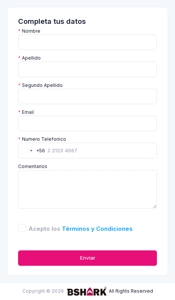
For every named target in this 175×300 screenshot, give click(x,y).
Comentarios (32, 166)
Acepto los (80, 228)
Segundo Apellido (40, 85)
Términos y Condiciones (97, 228)
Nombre (29, 31)
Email (26, 112)
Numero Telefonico (42, 139)
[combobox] (31, 150)
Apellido (29, 58)
